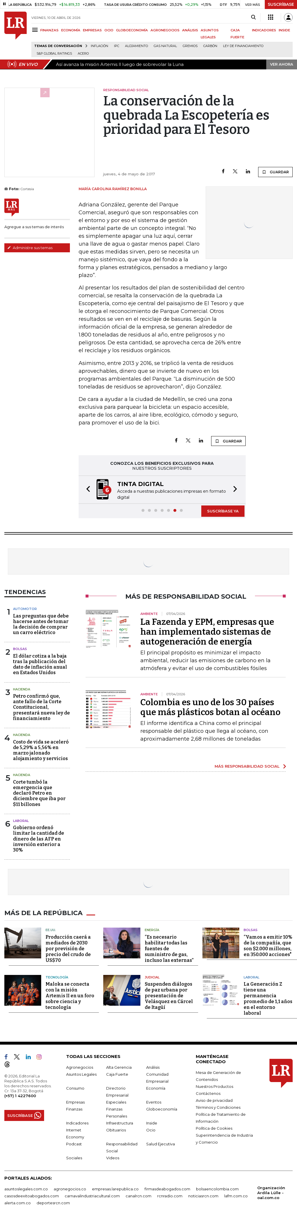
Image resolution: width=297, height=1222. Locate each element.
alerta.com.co (17, 1202)
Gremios (190, 46)
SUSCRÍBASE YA (223, 511)
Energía (152, 929)
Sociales (74, 1157)
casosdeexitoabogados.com (31, 1195)
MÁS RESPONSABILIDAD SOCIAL (247, 766)
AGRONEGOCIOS (165, 30)
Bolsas (20, 649)
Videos (112, 1157)
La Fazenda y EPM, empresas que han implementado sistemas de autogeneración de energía (207, 632)
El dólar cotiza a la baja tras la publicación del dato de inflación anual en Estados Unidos (40, 664)
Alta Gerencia (119, 1066)
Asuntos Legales (81, 1073)
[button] (86, 489)
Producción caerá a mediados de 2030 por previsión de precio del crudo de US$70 (68, 948)
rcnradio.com (169, 1195)
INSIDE (284, 30)
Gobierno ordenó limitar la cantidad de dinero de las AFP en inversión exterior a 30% (38, 839)
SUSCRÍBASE (281, 4)
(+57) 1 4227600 (20, 1095)
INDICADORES (264, 30)
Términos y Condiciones (218, 1106)
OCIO (108, 30)
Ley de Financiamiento (243, 46)
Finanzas (74, 1108)
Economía (155, 1087)
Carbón (210, 46)
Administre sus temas (29, 247)
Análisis (153, 1066)
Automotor (25, 609)
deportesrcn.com (53, 1202)
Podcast (74, 1143)
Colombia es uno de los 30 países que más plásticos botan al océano (210, 707)
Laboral (251, 977)
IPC (116, 46)
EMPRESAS (92, 30)
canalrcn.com (138, 1195)
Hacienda (21, 689)
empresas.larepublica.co (115, 1188)
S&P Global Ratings (54, 53)
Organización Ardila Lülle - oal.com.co (271, 1192)
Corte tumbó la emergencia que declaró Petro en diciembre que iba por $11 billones (39, 793)
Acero (83, 53)
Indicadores (77, 1122)
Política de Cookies (214, 1127)
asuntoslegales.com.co (26, 1188)
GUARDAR (275, 172)
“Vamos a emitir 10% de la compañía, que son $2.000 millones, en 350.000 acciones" (268, 945)
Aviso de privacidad (214, 1099)
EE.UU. (51, 929)
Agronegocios (79, 1066)
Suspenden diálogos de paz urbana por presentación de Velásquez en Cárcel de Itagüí (169, 995)
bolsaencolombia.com (217, 1188)
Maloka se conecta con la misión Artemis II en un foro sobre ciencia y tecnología (70, 995)
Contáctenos (208, 1092)
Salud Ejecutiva (160, 1143)
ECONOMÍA (70, 30)
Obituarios (116, 1129)
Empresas (75, 1101)
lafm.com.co (236, 1195)
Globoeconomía (161, 1108)
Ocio (150, 1129)
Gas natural (165, 46)
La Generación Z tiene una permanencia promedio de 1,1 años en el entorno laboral (268, 998)
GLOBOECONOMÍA (132, 30)
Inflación (99, 46)
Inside (151, 1122)
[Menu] (35, 30)
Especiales (116, 1101)
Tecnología (57, 977)
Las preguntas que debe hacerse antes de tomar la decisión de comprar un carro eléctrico (41, 624)
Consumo (75, 1087)
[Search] (253, 17)
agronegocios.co (70, 1188)
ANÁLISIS (190, 30)
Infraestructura (119, 1122)
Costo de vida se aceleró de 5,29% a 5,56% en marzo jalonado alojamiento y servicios (41, 750)
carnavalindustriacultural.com (92, 1195)
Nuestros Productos (214, 1086)
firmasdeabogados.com (167, 1188)
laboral (21, 821)
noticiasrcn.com (203, 1195)
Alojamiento (136, 46)
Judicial (152, 977)
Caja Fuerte (117, 1073)
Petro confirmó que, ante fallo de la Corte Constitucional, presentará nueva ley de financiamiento (41, 707)
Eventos (153, 1101)
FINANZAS (49, 30)
